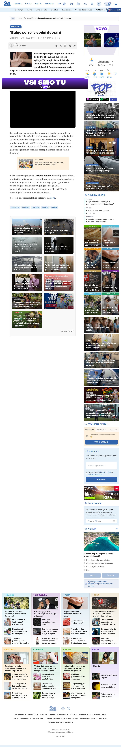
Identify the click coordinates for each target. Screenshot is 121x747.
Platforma (100, 10)
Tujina (29, 10)
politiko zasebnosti (95, 474)
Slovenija (19, 10)
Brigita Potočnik (20, 46)
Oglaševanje (20, 714)
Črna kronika (41, 10)
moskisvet (10, 649)
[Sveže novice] (13, 18)
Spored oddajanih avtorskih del (93, 718)
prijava (54, 207)
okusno (67, 649)
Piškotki (73, 714)
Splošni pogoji (39, 718)
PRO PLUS (43, 714)
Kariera (52, 714)
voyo (95, 649)
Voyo (52, 197)
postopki (35, 207)
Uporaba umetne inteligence (60, 722)
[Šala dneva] (113, 521)
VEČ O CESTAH (102, 442)
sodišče (45, 207)
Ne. (87, 570)
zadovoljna (40, 595)
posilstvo (15, 207)
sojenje (25, 207)
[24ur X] (68, 709)
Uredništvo (33, 714)
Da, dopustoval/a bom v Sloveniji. (99, 563)
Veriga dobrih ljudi (83, 10)
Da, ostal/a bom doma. (95, 567)
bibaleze (9, 595)
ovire (113, 430)
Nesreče (89, 430)
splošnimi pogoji (104, 472)
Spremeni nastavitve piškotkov (92, 714)
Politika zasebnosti (22, 718)
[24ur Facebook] (63, 709)
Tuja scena (66, 10)
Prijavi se (101, 479)
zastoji (101, 430)
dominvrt (38, 649)
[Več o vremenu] (115, 74)
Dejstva (54, 10)
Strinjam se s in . (100, 473)
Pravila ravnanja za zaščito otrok (62, 718)
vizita (66, 595)
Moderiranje (62, 714)
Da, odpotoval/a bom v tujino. (98, 560)
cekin (95, 595)
